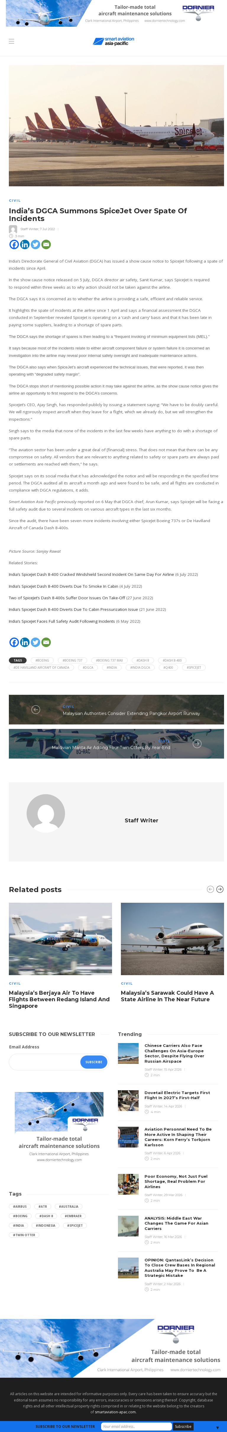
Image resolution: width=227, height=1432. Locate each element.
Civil (15, 200)
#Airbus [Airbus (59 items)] (20, 1190)
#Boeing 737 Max (109, 660)
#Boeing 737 (72, 660)
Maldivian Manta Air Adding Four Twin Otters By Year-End (111, 747)
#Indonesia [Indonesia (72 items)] (45, 1209)
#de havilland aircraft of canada (41, 667)
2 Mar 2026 (172, 1267)
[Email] (46, 244)
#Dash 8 (143, 660)
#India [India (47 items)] (18, 1209)
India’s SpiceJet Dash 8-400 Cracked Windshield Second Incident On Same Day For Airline (91, 574)
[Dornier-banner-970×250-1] (113, 1331)
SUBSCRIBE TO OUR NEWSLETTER (65, 1426)
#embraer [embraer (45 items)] (73, 1199)
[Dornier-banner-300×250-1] (59, 1112)
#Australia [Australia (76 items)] (68, 1190)
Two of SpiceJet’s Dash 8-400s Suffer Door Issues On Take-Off (67, 597)
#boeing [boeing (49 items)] (20, 1199)
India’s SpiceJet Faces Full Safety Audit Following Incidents (62, 621)
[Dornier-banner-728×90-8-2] (113, 13)
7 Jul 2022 (47, 229)
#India (112, 667)
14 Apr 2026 (173, 1089)
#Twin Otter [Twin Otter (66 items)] (24, 1218)
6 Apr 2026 (172, 1136)
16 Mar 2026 (173, 1220)
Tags (18, 660)
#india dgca (140, 667)
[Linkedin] (25, 244)
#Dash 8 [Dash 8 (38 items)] (46, 1199)
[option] (60, 940)
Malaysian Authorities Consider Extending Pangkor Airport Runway (131, 713)
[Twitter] (35, 244)
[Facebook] (14, 244)
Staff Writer (29, 229)
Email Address (24, 1030)
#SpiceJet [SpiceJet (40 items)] (75, 1209)
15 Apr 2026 (172, 1052)
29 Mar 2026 (173, 1178)
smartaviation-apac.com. (116, 1395)
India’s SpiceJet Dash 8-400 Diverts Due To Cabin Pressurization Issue (73, 609)
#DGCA (88, 667)
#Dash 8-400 (172, 660)
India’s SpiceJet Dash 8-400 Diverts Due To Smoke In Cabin (63, 586)
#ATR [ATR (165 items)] (42, 1190)
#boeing (42, 660)
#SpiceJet (194, 667)
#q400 (168, 667)
